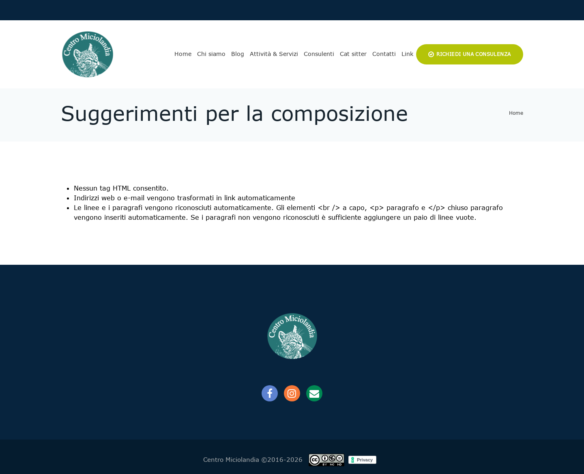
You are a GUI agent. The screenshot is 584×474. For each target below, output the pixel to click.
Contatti (384, 54)
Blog (237, 54)
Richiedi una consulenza (473, 54)
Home (182, 54)
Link (407, 54)
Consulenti (319, 54)
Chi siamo (211, 54)
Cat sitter (353, 54)
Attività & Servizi (274, 54)
